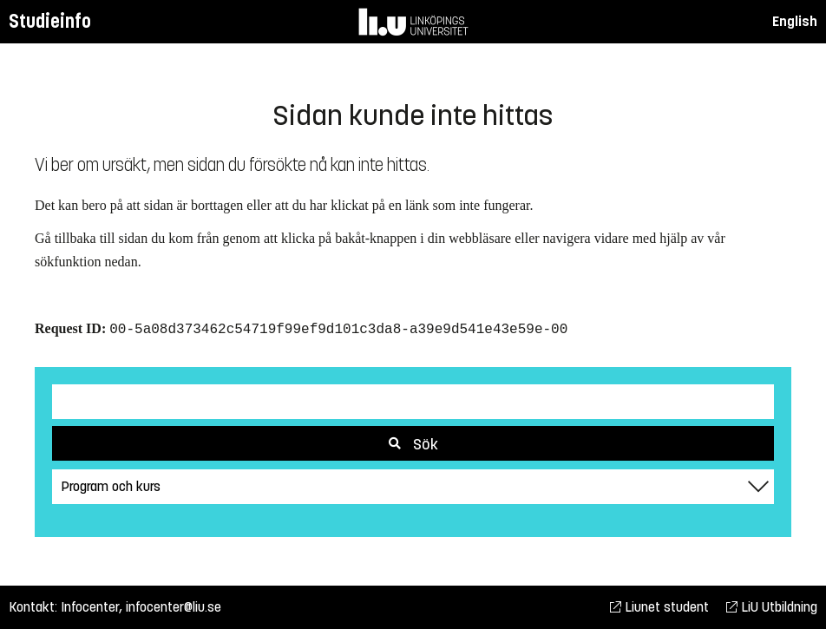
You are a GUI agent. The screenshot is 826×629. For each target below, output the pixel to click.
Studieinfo (50, 21)
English (794, 21)
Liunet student (659, 607)
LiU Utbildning (771, 607)
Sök (413, 444)
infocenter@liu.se (173, 607)
